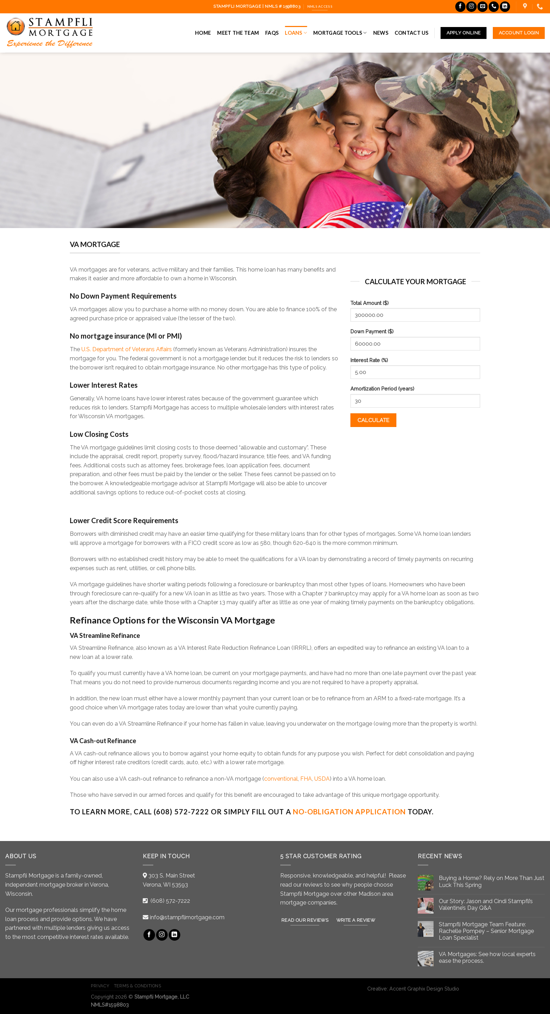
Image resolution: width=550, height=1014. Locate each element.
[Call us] (494, 6)
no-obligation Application (349, 811)
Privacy (100, 985)
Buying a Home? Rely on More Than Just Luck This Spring (491, 881)
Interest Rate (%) (369, 360)
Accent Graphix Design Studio (424, 989)
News (380, 33)
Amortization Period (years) (382, 389)
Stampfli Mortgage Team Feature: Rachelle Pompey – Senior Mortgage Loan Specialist (486, 931)
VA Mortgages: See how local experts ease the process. (487, 957)
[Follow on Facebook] (460, 6)
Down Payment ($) (372, 331)
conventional (281, 778)
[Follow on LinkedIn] (505, 6)
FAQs (272, 33)
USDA (322, 778)
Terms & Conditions (137, 985)
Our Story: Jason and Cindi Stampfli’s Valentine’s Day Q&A (486, 904)
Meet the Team (238, 33)
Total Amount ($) (369, 303)
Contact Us (412, 33)
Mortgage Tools (340, 32)
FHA (306, 778)
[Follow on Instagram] (471, 6)
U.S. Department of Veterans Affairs (126, 349)
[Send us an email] (482, 6)
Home (203, 33)
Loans (296, 32)
